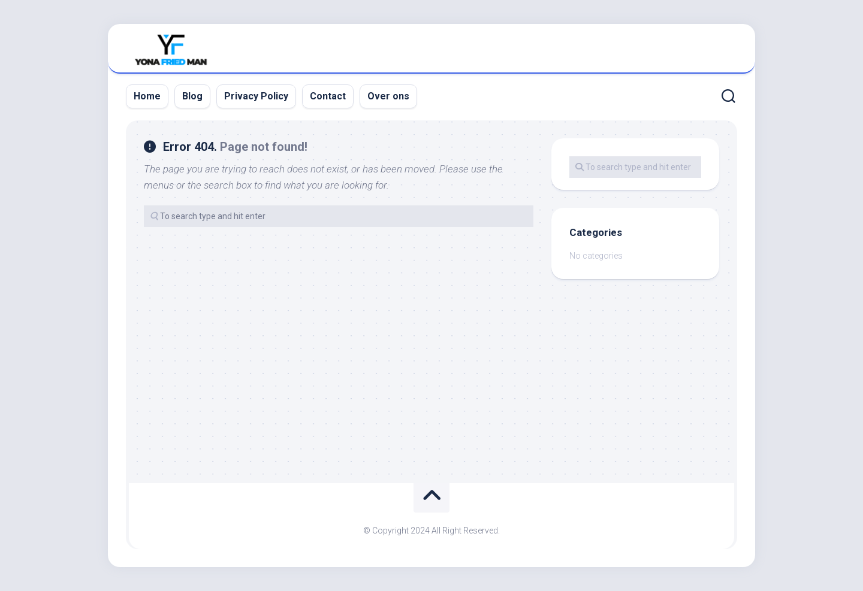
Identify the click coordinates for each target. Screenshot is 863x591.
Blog (192, 96)
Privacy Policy (256, 96)
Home (147, 96)
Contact (328, 96)
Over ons (388, 96)
